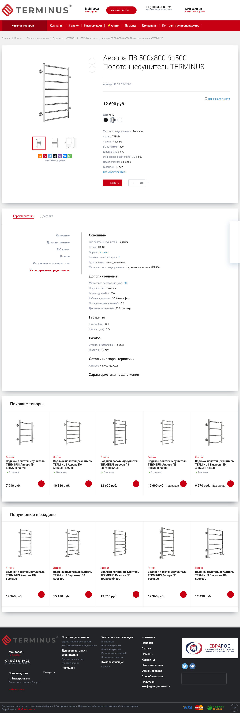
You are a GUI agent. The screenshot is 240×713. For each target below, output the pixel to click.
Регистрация (199, 11)
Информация (93, 25)
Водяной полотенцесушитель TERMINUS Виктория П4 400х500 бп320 (214, 464)
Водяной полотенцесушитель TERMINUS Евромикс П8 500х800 (72, 575)
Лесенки (10, 457)
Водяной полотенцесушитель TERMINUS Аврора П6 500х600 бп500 (72, 464)
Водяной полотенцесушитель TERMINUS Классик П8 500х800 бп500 (119, 575)
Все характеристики (114, 172)
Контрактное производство (180, 25)
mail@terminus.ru (17, 689)
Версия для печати (219, 98)
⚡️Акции (113, 25)
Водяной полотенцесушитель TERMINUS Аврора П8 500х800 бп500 (119, 464)
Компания (56, 25)
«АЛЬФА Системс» (26, 709)
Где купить (149, 25)
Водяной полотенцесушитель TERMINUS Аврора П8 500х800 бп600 (167, 464)
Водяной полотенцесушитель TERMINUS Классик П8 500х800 (25, 575)
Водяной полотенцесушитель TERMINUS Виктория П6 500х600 (214, 575)
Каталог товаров (24, 26)
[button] (159, 7)
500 (126, 283)
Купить (112, 182)
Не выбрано (92, 11)
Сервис (74, 25)
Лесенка (103, 252)
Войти (188, 11)
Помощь (130, 25)
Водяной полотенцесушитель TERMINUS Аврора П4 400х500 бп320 (25, 464)
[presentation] (204, 678)
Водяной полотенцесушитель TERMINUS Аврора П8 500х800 (167, 575)
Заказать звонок (121, 10)
